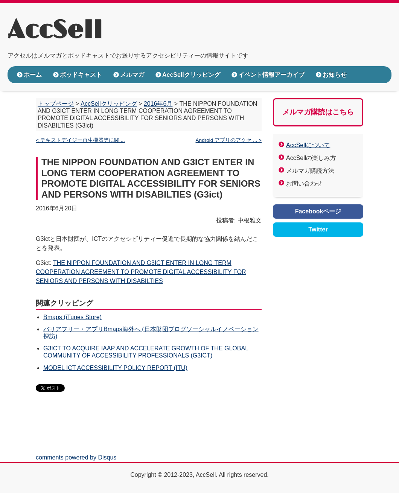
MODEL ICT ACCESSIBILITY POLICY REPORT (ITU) (115, 368)
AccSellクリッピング (191, 75)
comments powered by (76, 457)
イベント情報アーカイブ (271, 75)
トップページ (56, 103)
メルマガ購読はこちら (318, 112)
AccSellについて (308, 145)
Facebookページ (318, 211)
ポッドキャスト (81, 75)
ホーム (33, 75)
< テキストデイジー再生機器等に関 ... (80, 140)
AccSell (55, 30)
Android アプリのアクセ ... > (229, 140)
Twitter (317, 229)
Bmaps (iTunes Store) (72, 317)
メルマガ (132, 75)
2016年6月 (158, 103)
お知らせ (335, 75)
